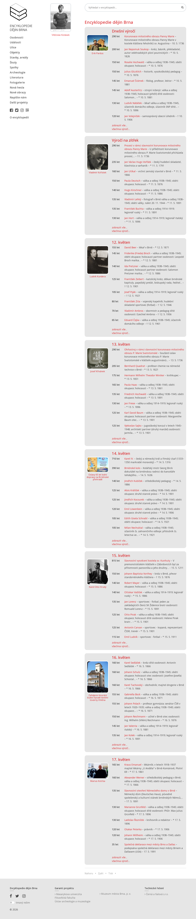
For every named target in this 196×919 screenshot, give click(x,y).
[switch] (12, 902)
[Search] (135, 7)
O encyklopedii (19, 117)
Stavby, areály (19, 57)
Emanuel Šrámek (134, 80)
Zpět (100, 873)
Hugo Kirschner (133, 190)
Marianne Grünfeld (135, 807)
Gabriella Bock (132, 694)
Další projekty (19, 102)
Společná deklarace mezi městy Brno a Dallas (149, 844)
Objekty (15, 52)
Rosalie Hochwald (134, 62)
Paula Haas (130, 384)
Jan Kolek (129, 735)
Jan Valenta (130, 725)
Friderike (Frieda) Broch (137, 253)
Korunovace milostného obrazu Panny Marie (149, 36)
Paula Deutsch (132, 180)
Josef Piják (130, 292)
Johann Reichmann (135, 716)
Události (15, 42)
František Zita (132, 301)
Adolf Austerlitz (133, 90)
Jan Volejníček (132, 116)
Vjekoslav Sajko (132, 425)
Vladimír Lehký (132, 199)
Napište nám (18, 97)
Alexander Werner (134, 777)
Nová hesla (17, 87)
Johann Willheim (133, 835)
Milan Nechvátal (133, 527)
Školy (13, 62)
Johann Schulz (132, 672)
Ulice (13, 47)
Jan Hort (129, 218)
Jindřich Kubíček (133, 481)
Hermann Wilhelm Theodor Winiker (144, 375)
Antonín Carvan (133, 627)
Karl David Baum (133, 412)
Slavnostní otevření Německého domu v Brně (149, 790)
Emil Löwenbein (133, 509)
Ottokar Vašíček (133, 592)
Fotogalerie (17, 82)
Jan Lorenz (130, 601)
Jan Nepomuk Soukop (136, 49)
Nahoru (89, 873)
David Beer (130, 247)
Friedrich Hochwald (135, 394)
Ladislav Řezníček (134, 820)
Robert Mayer (132, 582)
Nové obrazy (18, 92)
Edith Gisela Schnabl (135, 518)
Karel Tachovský (133, 685)
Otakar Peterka (133, 829)
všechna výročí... (121, 129)
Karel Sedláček (132, 662)
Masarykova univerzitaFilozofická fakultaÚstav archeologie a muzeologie (72, 897)
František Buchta (134, 208)
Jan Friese (129, 403)
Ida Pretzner (131, 266)
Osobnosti (16, 37)
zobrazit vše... (119, 125)
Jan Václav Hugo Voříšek (137, 162)
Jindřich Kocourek (134, 499)
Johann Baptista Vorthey (138, 573)
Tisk (110, 873)
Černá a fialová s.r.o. (156, 894)
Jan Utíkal (130, 171)
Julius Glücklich (132, 71)
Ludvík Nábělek (133, 103)
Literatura (16, 77)
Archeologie (17, 72)
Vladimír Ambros (133, 310)
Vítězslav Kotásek (61, 35)
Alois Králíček (131, 490)
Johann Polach (132, 703)
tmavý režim (23, 902)
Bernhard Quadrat (134, 366)
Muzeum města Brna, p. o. (115, 893)
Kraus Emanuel (132, 764)
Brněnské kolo (132, 468)
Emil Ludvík (131, 636)
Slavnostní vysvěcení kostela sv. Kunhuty (147, 560)
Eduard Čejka (131, 320)
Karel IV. (128, 458)
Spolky (14, 67)
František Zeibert (134, 279)
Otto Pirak (130, 614)
